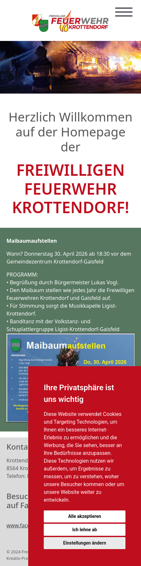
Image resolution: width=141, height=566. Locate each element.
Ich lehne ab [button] (84, 529)
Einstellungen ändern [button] (84, 543)
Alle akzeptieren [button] (84, 516)
